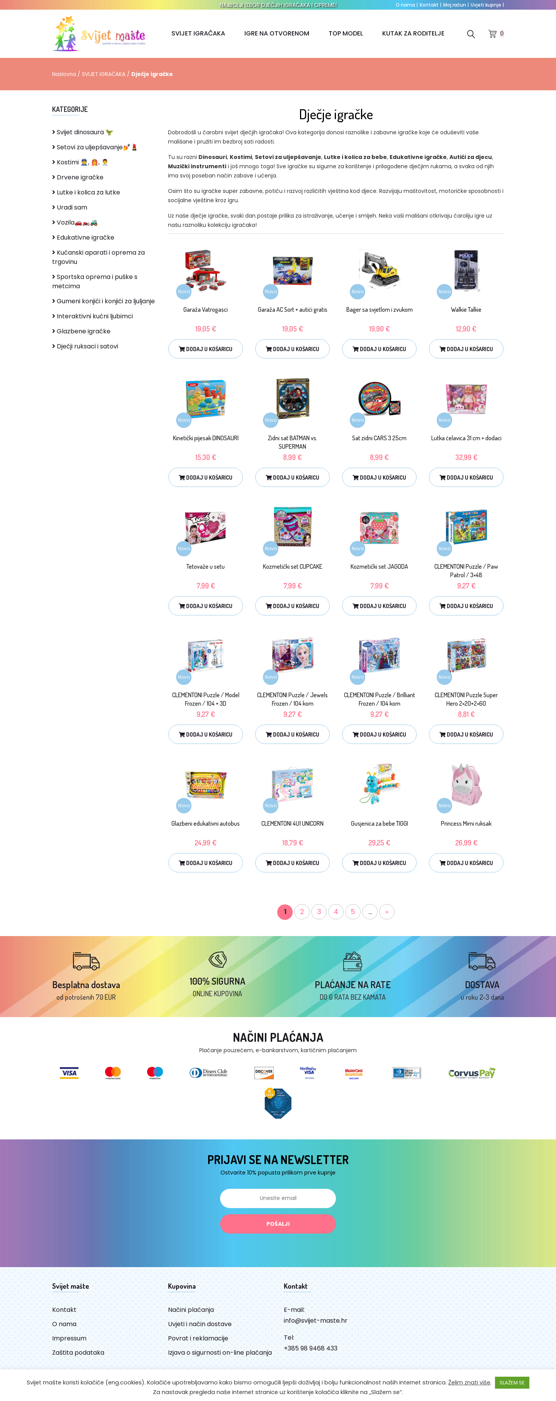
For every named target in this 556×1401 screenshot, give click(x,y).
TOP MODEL (346, 33)
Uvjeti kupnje (487, 5)
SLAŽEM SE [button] (512, 1382)
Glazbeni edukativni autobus (205, 823)
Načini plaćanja (191, 1314)
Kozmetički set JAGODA (379, 566)
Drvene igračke (77, 177)
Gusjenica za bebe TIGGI (379, 823)
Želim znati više (469, 1382)
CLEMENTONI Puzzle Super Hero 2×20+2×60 (466, 699)
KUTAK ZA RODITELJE (413, 33)
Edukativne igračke (83, 237)
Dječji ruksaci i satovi (85, 346)
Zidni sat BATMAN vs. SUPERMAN (292, 442)
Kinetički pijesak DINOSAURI (206, 438)
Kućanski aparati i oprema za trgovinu (98, 257)
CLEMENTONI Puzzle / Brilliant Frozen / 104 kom (379, 699)
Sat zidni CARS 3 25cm (379, 438)
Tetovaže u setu (205, 566)
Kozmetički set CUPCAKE (292, 566)
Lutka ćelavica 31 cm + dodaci (466, 438)
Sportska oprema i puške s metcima (94, 281)
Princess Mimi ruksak (466, 823)
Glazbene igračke (81, 331)
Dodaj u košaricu (205, 349)
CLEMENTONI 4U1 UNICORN (292, 823)
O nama (407, 5)
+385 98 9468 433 (310, 1352)
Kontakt (430, 5)
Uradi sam (69, 207)
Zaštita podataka (78, 1356)
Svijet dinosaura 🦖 (82, 132)
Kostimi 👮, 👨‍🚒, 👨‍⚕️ (80, 162)
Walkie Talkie (466, 309)
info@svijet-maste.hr (316, 1324)
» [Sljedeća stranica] (386, 911)
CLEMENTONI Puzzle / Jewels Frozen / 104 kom (292, 699)
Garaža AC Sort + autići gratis (292, 309)
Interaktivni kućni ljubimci (92, 316)
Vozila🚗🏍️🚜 (75, 222)
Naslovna (64, 74)
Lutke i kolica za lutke (86, 192)
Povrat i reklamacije (198, 1342)
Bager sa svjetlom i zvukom (379, 309)
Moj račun (456, 5)
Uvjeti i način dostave (200, 1328)
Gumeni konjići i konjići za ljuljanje (103, 301)
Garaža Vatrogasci (205, 309)
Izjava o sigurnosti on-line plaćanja (220, 1356)
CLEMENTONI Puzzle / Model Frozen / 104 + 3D (205, 699)
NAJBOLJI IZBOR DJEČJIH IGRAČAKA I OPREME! (278, 5)
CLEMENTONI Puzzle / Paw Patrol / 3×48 (466, 571)
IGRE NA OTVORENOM (276, 33)
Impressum (69, 1342)
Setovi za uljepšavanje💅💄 (95, 147)
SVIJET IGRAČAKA (198, 33)
